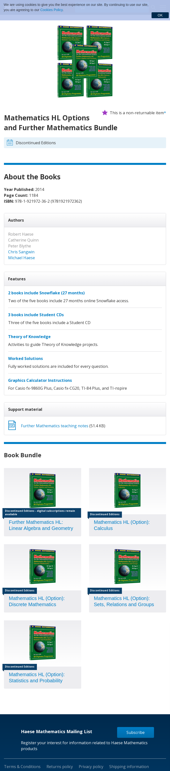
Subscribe (135, 732)
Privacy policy (91, 766)
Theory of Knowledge (29, 336)
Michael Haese (21, 257)
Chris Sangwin (21, 252)
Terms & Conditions (22, 766)
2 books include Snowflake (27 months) (46, 293)
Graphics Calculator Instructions (40, 380)
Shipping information (129, 766)
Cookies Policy (51, 10)
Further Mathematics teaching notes (54, 425)
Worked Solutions (25, 358)
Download (12, 425)
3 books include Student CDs (36, 314)
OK (160, 15)
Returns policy (59, 766)
